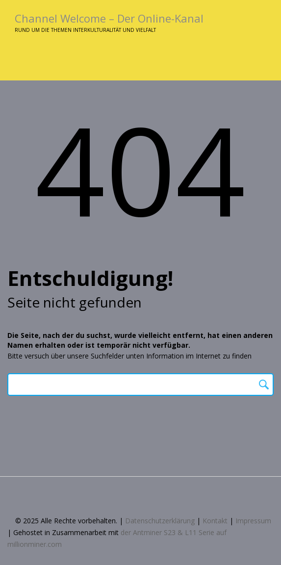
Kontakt (215, 520)
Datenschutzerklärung (160, 520)
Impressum (253, 520)
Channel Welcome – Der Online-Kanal (109, 18)
